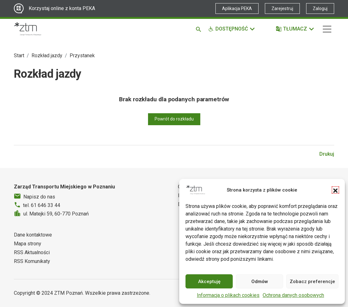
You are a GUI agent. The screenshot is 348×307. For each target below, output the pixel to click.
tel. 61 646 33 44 (41, 205)
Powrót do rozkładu (174, 118)
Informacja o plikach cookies (228, 295)
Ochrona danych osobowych (293, 295)
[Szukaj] (199, 29)
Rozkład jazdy (46, 56)
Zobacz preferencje (312, 281)
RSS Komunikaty (32, 261)
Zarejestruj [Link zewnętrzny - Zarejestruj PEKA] (282, 8)
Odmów (259, 281)
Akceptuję (209, 281)
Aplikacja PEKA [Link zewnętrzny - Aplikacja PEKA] (237, 8)
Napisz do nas (39, 197)
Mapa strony (27, 244)
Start (19, 56)
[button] (335, 190)
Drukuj (326, 154)
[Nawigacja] (327, 29)
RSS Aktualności (32, 252)
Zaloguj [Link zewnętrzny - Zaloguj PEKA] (320, 8)
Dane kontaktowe (33, 235)
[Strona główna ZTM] (27, 29)
